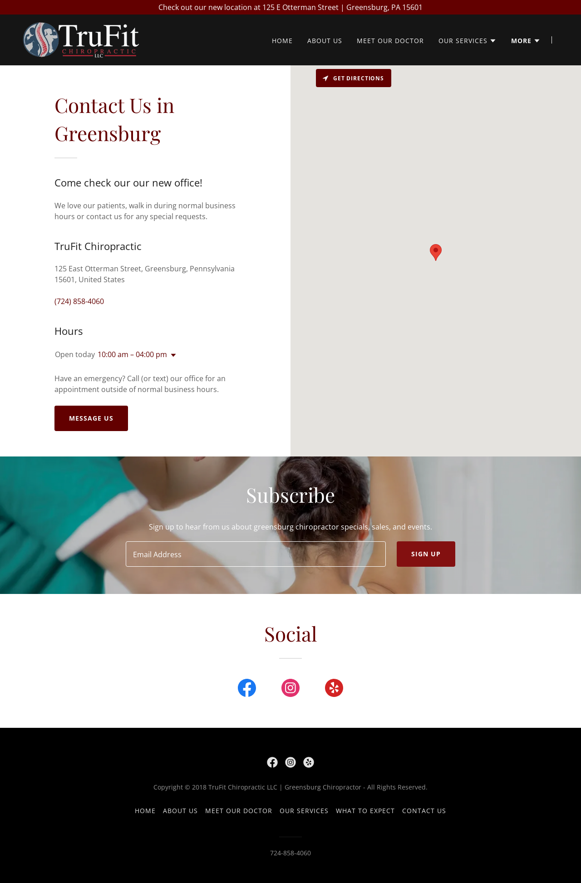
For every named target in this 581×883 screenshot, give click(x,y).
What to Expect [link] (365, 810)
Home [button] (145, 810)
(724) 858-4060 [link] (79, 301)
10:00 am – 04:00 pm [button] (132, 354)
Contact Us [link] (424, 810)
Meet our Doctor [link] (390, 41)
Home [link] (282, 41)
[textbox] (255, 554)
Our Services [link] (304, 810)
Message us (91, 418)
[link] (81, 39)
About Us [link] (324, 41)
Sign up (426, 553)
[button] (467, 41)
